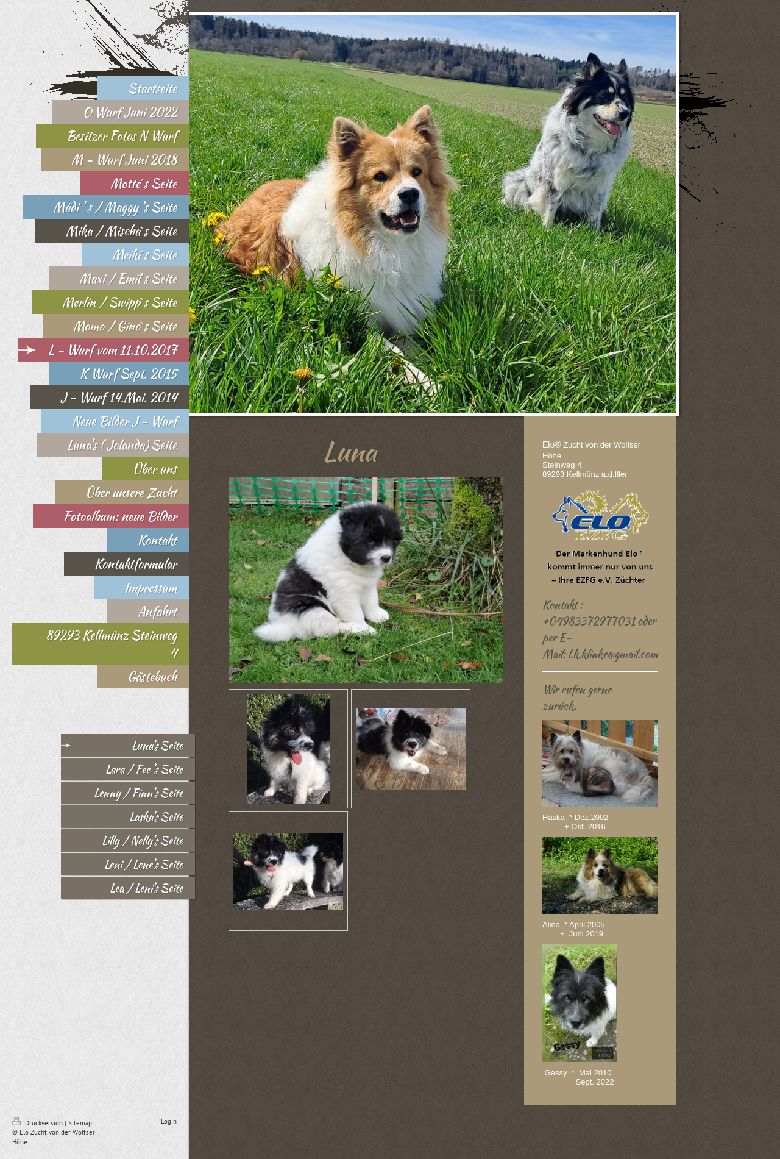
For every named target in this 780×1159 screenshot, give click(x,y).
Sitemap (80, 1123)
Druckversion (38, 1123)
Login (169, 1121)
